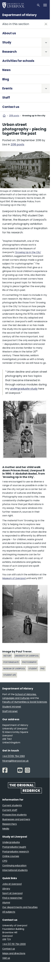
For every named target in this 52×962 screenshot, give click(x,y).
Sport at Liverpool (12, 893)
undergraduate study (24, 388)
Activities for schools (18, 61)
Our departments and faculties (20, 907)
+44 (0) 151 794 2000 (14, 944)
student (33, 668)
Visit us (6, 958)
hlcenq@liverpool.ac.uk (15, 760)
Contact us (10, 107)
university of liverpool (27, 655)
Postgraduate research (15, 851)
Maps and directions (13, 953)
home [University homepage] (4, 115)
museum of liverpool (14, 668)
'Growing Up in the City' (28, 252)
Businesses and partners (16, 819)
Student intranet (11, 706)
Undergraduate (11, 842)
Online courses (10, 856)
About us (9, 33)
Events (7, 88)
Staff (6, 98)
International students (15, 870)
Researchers (9, 824)
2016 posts (14, 115)
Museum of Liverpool (14, 578)
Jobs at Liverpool (12, 884)
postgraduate (11, 662)
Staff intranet (10, 711)
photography (29, 662)
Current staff (9, 810)
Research (9, 52)
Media (5, 828)
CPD (4, 861)
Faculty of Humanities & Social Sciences (24, 702)
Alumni (6, 902)
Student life (9, 675)
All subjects (8, 912)
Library (6, 888)
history (7, 655)
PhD (42, 668)
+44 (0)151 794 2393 (13, 756)
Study (6, 42)
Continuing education (14, 865)
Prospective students (14, 814)
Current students (12, 805)
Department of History (19, 15)
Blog (5, 79)
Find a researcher (12, 898)
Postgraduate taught (14, 847)
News (6, 70)
